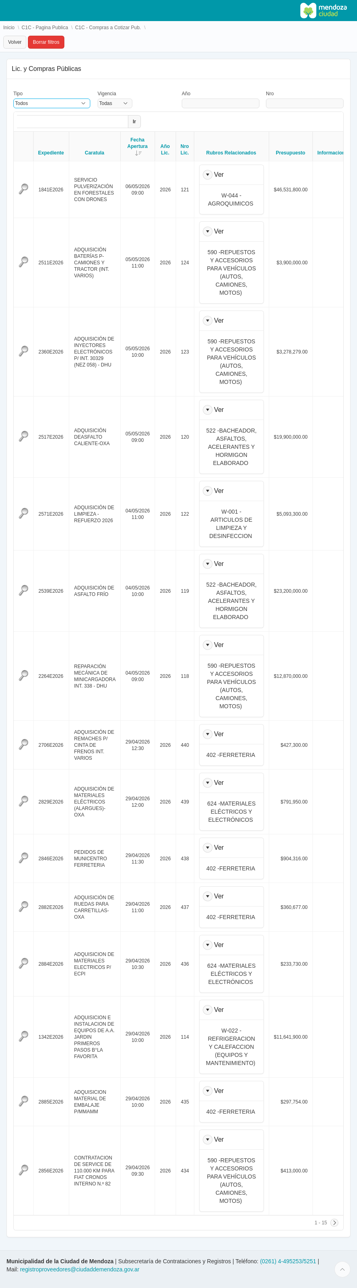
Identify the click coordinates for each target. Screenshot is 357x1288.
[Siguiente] (334, 1223)
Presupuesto (290, 153)
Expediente (51, 153)
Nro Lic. (185, 150)
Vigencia (107, 93)
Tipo (18, 93)
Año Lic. (165, 150)
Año (186, 93)
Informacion (331, 153)
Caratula (94, 153)
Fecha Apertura (141, 146)
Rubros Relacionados (231, 153)
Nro (270, 93)
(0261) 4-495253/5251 (288, 1261)
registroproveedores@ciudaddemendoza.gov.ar (79, 1269)
